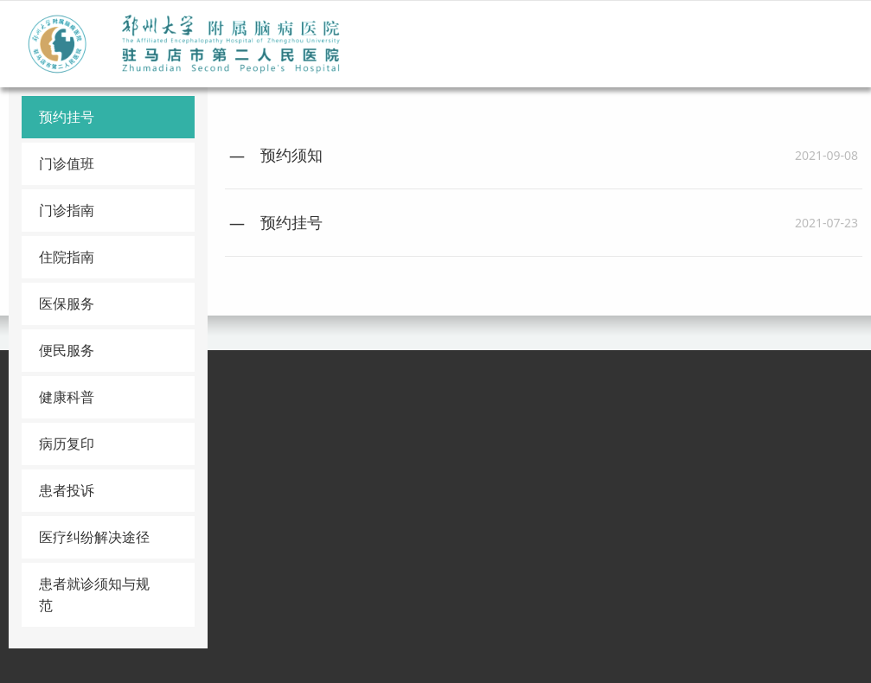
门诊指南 (66, 210)
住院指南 (66, 256)
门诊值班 (66, 163)
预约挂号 (66, 116)
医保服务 (66, 303)
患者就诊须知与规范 (94, 594)
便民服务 (66, 350)
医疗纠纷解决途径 (94, 536)
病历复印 (66, 443)
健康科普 (66, 396)
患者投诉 (66, 490)
